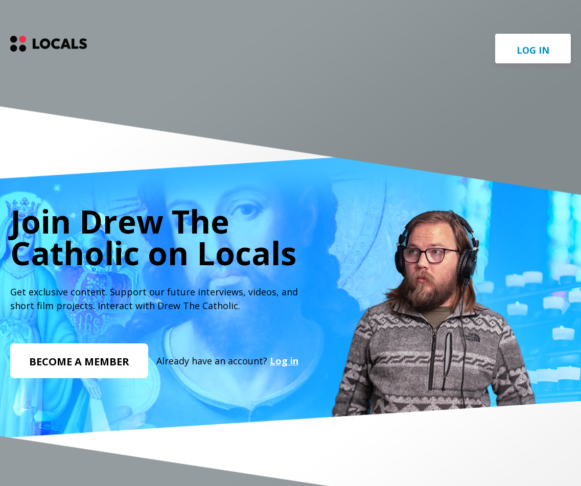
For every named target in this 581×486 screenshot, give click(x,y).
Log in (533, 50)
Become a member (79, 361)
